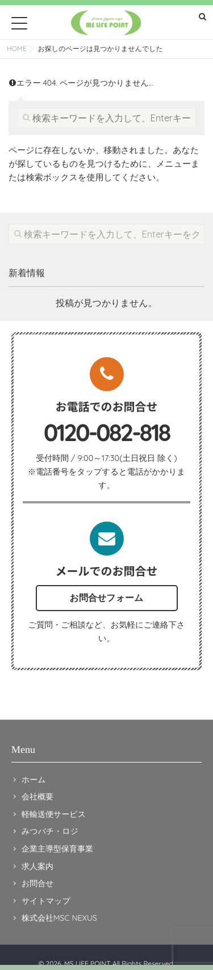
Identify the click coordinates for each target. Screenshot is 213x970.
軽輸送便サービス (54, 814)
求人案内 (37, 866)
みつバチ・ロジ (50, 831)
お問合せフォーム (107, 597)
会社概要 (37, 796)
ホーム (34, 779)
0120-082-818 (107, 432)
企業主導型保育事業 (57, 849)
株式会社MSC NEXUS (59, 918)
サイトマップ (46, 901)
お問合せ (38, 883)
